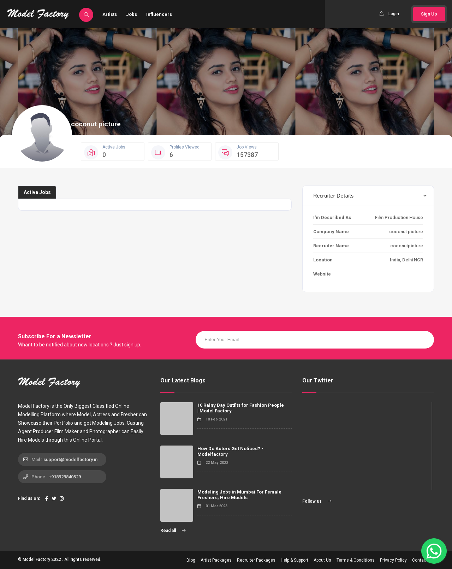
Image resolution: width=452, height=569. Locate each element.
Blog (190, 560)
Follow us (317, 501)
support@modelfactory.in (70, 459)
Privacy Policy (393, 560)
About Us (322, 560)
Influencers (159, 14)
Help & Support (294, 560)
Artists (109, 14)
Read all (173, 530)
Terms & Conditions (356, 560)
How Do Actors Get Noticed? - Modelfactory (230, 451)
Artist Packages (216, 560)
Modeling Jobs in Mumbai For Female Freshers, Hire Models (239, 494)
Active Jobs (37, 192)
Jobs (131, 14)
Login (389, 13)
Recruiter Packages (256, 560)
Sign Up (429, 14)
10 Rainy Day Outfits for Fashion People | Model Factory (240, 407)
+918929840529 (65, 476)
